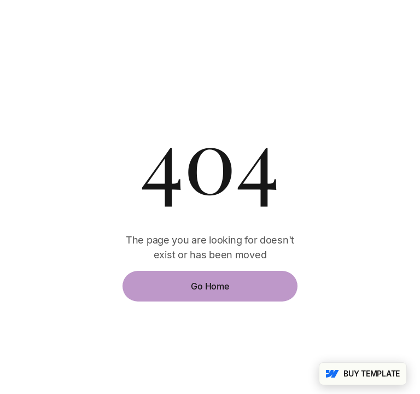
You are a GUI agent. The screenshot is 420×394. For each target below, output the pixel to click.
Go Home (210, 286)
